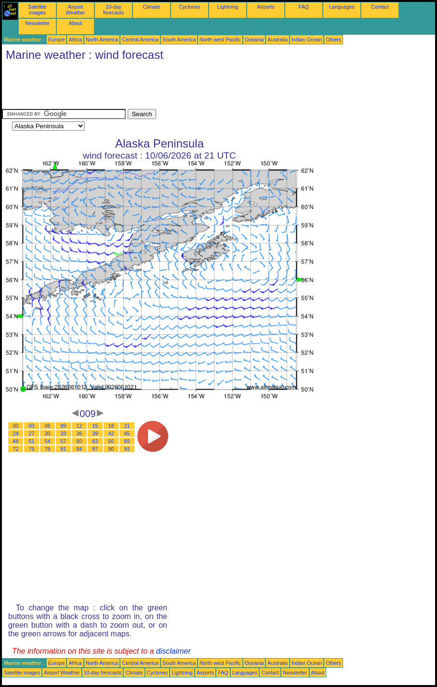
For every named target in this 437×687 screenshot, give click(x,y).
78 (48, 449)
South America (179, 39)
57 (63, 441)
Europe (56, 39)
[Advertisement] (177, 87)
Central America (140, 39)
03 (32, 426)
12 (79, 426)
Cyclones (189, 7)
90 (111, 449)
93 (127, 449)
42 (111, 433)
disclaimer (173, 651)
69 (127, 441)
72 (16, 449)
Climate (151, 7)
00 (16, 426)
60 (79, 441)
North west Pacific (219, 39)
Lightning (227, 7)
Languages (342, 7)
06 (48, 426)
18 (111, 426)
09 (63, 426)
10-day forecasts (113, 9)
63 (95, 441)
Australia (277, 39)
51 (32, 441)
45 (127, 433)
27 (32, 433)
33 (63, 433)
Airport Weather (75, 9)
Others (333, 39)
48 (16, 441)
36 (79, 433)
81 (63, 449)
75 (32, 449)
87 (95, 449)
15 (95, 426)
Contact (380, 7)
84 (79, 449)
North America (102, 39)
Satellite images (37, 9)
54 (48, 441)
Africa (74, 39)
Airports (266, 7)
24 (16, 433)
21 (127, 426)
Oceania (254, 39)
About (75, 23)
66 (111, 441)
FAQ (304, 7)
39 (95, 433)
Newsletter (37, 23)
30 (48, 433)
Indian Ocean (306, 39)
